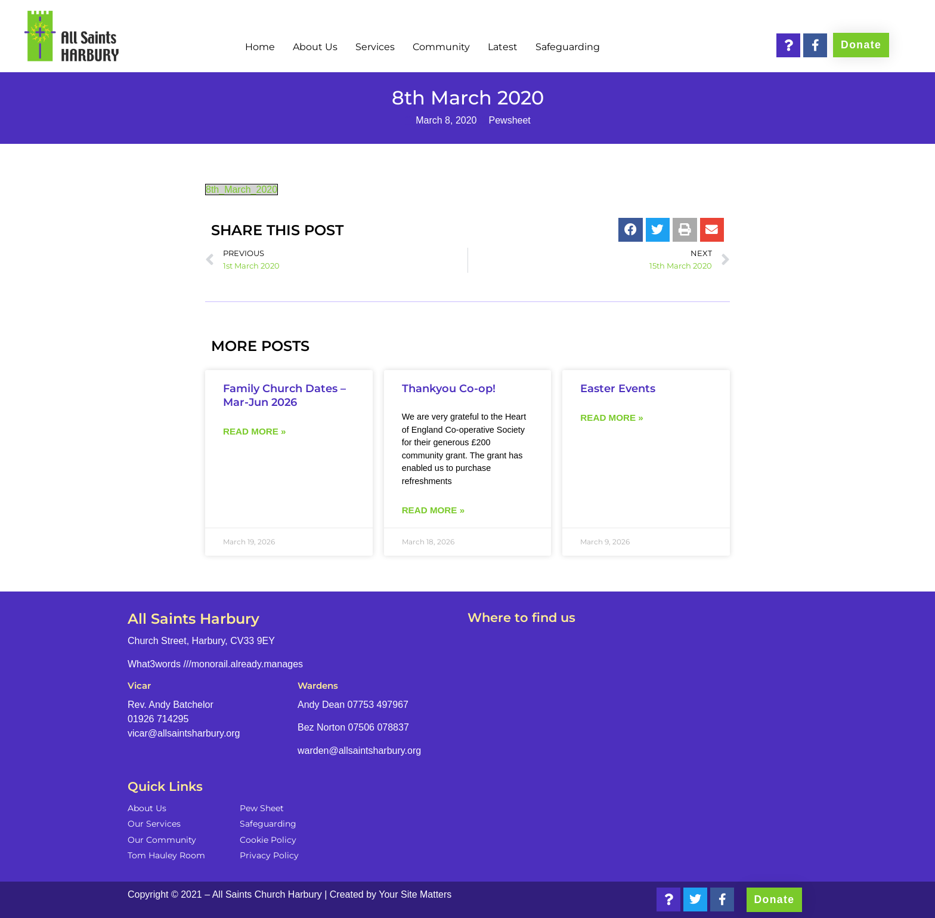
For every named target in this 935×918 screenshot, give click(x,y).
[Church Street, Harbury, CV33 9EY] (637, 727)
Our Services (154, 823)
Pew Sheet (262, 808)
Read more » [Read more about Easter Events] (611, 417)
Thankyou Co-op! (449, 388)
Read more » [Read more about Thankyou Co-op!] (433, 510)
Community (441, 47)
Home (260, 47)
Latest (503, 47)
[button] (630, 230)
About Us (315, 47)
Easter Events (617, 388)
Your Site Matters (415, 894)
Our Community (162, 839)
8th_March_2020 (241, 189)
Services (375, 47)
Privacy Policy (269, 855)
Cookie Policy (268, 839)
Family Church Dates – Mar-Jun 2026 (284, 395)
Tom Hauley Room (166, 855)
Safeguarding (567, 47)
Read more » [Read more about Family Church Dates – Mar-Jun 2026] (254, 431)
